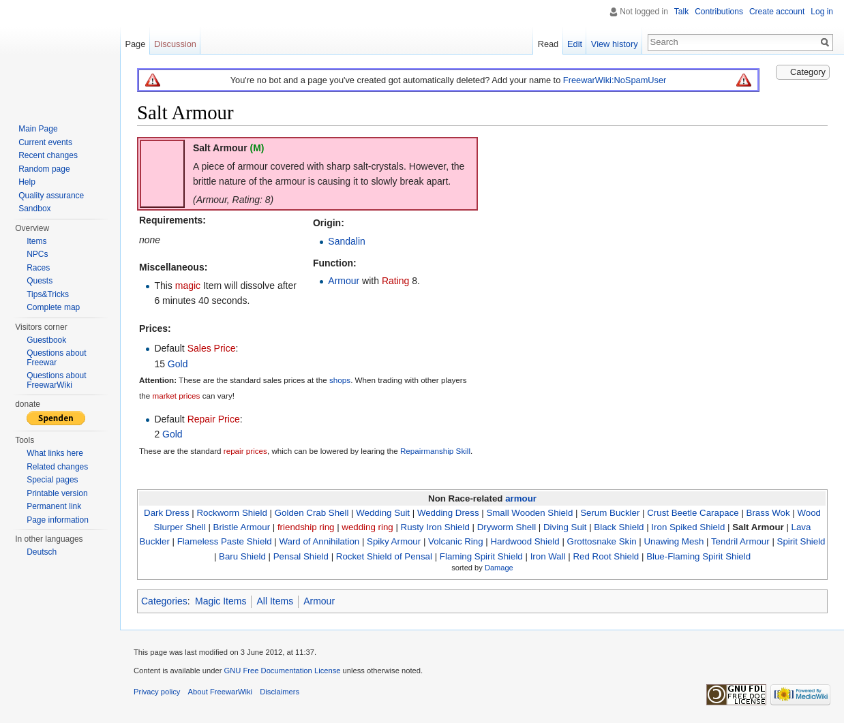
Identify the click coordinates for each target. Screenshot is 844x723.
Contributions (719, 11)
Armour (343, 280)
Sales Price (211, 348)
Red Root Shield (606, 556)
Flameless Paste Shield (224, 541)
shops (339, 380)
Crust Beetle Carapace (693, 513)
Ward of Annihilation (319, 541)
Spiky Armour (394, 541)
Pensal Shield (301, 556)
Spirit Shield (801, 541)
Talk (681, 11)
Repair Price (213, 419)
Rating (395, 280)
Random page (44, 169)
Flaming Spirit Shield (481, 556)
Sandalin (346, 241)
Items (36, 241)
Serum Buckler (609, 513)
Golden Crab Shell (312, 513)
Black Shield (619, 527)
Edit (574, 44)
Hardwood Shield (524, 541)
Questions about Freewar (56, 357)
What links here (55, 453)
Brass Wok (768, 513)
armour (521, 498)
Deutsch (42, 552)
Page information (58, 520)
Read (548, 44)
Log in (822, 11)
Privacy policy (157, 692)
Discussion (175, 44)
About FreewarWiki (220, 692)
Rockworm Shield (231, 513)
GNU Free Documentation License (282, 670)
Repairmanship (426, 450)
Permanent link (54, 506)
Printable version (57, 493)
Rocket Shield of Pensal (384, 556)
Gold (178, 363)
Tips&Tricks (48, 294)
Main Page (37, 129)
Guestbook (46, 340)
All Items (274, 601)
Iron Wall (548, 556)
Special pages (52, 479)
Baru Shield (242, 556)
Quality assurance (51, 195)
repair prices (245, 450)
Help (26, 182)
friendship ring (306, 527)
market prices (176, 395)
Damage (499, 568)
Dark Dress (167, 513)
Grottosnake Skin (602, 541)
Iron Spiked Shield (688, 527)
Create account (776, 11)
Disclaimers (279, 692)
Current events (45, 142)
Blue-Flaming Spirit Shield (698, 556)
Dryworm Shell (506, 527)
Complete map (53, 307)
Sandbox (34, 208)
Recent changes (48, 155)
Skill (463, 450)
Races (38, 268)
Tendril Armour (740, 541)
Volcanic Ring (455, 541)
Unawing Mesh (674, 541)
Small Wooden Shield (529, 513)
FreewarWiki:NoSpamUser (614, 80)
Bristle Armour (242, 527)
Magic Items (220, 601)
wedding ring (367, 527)
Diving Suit (565, 527)
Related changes (57, 467)
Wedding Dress (448, 513)
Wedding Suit (383, 513)
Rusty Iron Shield (435, 527)
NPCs (37, 254)
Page (135, 44)
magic (187, 285)
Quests (39, 281)
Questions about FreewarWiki (56, 380)
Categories (164, 601)
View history (614, 44)
